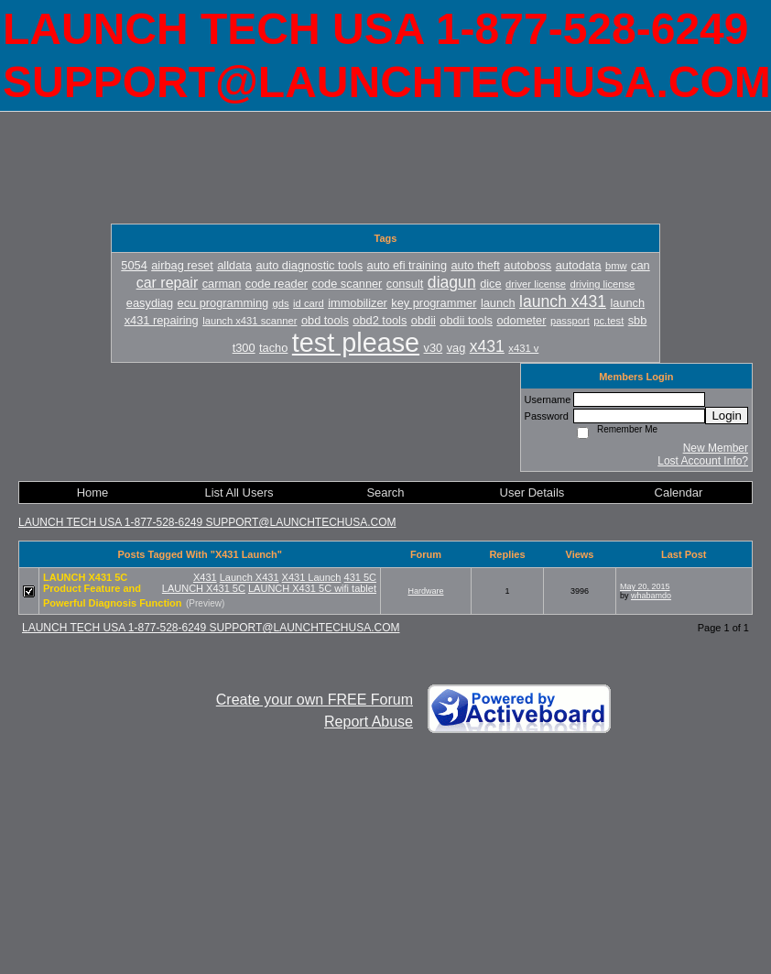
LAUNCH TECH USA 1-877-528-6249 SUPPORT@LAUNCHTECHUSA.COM (207, 522)
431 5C (360, 577)
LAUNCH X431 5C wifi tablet (312, 588)
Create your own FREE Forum (314, 699)
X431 (205, 577)
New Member (715, 448)
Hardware (425, 591)
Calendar (679, 492)
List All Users (238, 492)
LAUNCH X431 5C (203, 588)
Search (385, 492)
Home (93, 492)
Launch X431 (249, 577)
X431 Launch (312, 577)
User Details (532, 492)
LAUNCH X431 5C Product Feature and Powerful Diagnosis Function (112, 590)
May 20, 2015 (645, 586)
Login (726, 415)
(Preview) (205, 603)
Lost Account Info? (702, 460)
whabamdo (651, 595)
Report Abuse (368, 721)
